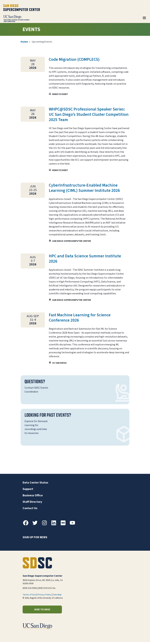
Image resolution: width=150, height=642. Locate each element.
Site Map (57, 594)
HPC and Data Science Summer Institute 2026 (85, 258)
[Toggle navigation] (144, 19)
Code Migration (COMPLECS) (74, 59)
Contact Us (30, 508)
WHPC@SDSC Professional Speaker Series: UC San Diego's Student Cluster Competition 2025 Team (89, 114)
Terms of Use (29, 594)
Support (28, 489)
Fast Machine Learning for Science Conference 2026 (80, 317)
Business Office (33, 495)
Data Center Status (35, 483)
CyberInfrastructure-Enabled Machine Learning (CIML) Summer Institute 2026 (84, 187)
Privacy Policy (44, 594)
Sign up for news (35, 537)
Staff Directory (32, 502)
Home (24, 42)
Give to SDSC (42, 609)
